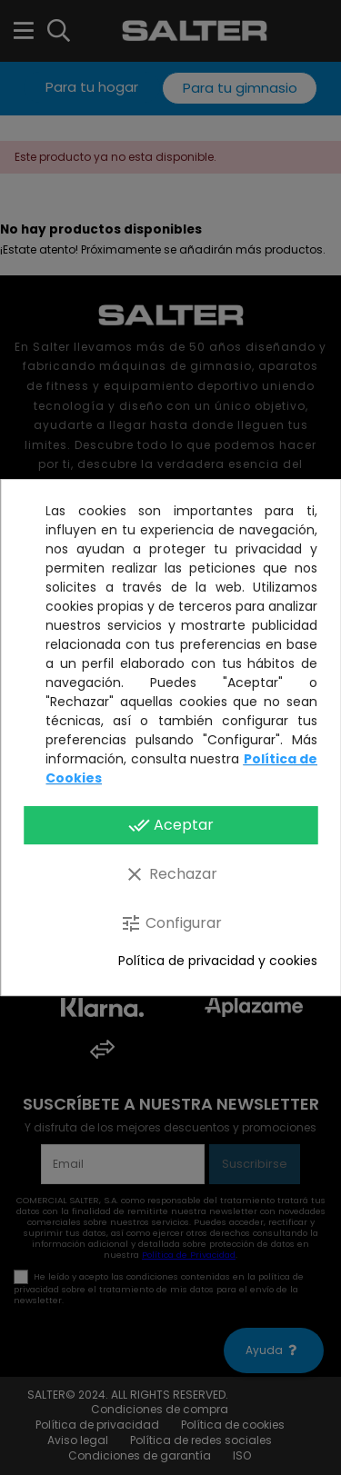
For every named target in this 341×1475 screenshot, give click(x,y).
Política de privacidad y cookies (217, 961)
